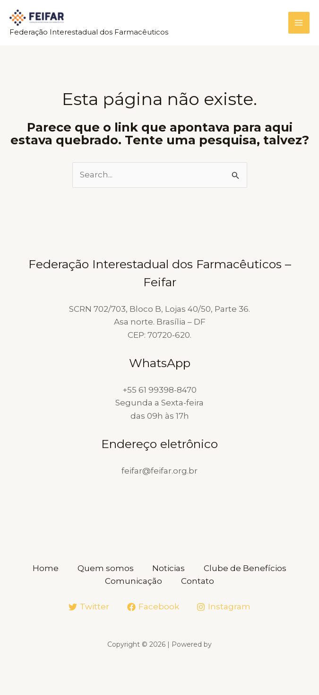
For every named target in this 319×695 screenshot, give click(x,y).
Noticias (169, 568)
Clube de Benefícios (245, 568)
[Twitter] (88, 607)
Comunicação (133, 581)
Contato (197, 581)
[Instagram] (223, 607)
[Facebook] (153, 607)
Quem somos (106, 568)
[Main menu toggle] (299, 23)
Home (46, 568)
